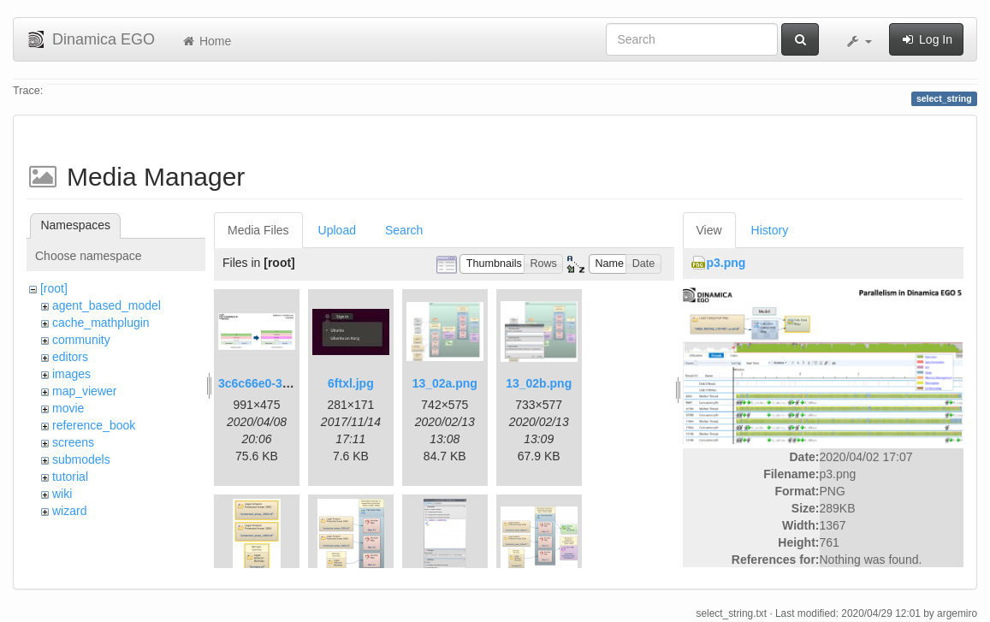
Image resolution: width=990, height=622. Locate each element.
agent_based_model (106, 305)
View (709, 230)
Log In (926, 39)
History (770, 230)
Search (404, 230)
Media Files (258, 230)
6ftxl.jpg (351, 383)
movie (68, 408)
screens (73, 442)
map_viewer (84, 391)
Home (206, 41)
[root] (54, 288)
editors (70, 357)
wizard (69, 511)
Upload (337, 230)
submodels (81, 459)
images (71, 374)
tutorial (70, 476)
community (81, 340)
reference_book (93, 425)
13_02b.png (539, 383)
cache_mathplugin (101, 322)
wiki (62, 494)
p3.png (726, 263)
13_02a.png (444, 383)
